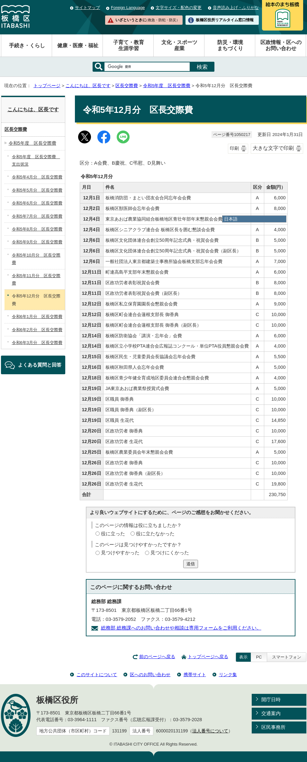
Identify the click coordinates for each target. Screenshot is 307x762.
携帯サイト (195, 674)
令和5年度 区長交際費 (167, 85)
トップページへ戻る (208, 656)
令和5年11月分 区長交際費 (36, 279)
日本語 (231, 219)
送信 (190, 563)
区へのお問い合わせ (150, 674)
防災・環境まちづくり (230, 45)
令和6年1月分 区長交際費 (37, 316)
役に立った (113, 533)
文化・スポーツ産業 (179, 45)
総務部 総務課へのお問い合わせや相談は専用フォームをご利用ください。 (181, 627)
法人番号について (210, 731)
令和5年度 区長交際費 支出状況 (36, 160)
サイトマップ (87, 7)
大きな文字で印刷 (273, 148)
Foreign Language (128, 7)
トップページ (46, 85)
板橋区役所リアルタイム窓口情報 (225, 20)
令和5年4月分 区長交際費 (37, 177)
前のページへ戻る (157, 656)
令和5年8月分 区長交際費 (37, 229)
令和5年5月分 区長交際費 (37, 190)
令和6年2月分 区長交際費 (37, 329)
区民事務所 (273, 727)
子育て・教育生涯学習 (128, 45)
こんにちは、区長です (88, 85)
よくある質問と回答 (39, 364)
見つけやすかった (120, 552)
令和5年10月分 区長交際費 (36, 259)
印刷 (234, 148)
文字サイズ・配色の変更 (179, 7)
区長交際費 (126, 85)
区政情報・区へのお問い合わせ (281, 45)
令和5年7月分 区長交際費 (37, 216)
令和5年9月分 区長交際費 (37, 242)
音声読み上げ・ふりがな (236, 7)
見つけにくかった (169, 552)
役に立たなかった (155, 533)
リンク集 (228, 674)
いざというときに (147, 20)
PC (259, 657)
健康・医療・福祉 (77, 45)
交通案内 (271, 713)
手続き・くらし (27, 45)
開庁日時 (271, 699)
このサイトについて (97, 674)
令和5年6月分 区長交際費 (37, 203)
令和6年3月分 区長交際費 (37, 342)
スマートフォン (286, 657)
